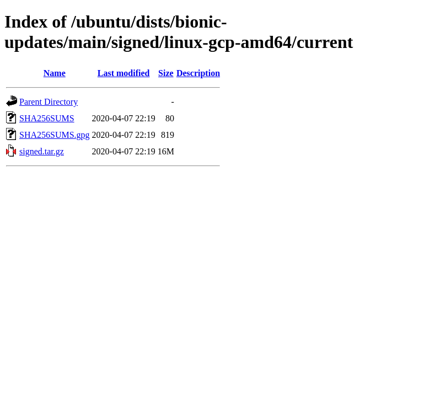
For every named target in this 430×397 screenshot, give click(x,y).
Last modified (124, 73)
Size (166, 73)
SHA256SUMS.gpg (54, 135)
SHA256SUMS (46, 118)
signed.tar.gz (41, 151)
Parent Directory (48, 101)
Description (198, 73)
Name (55, 73)
